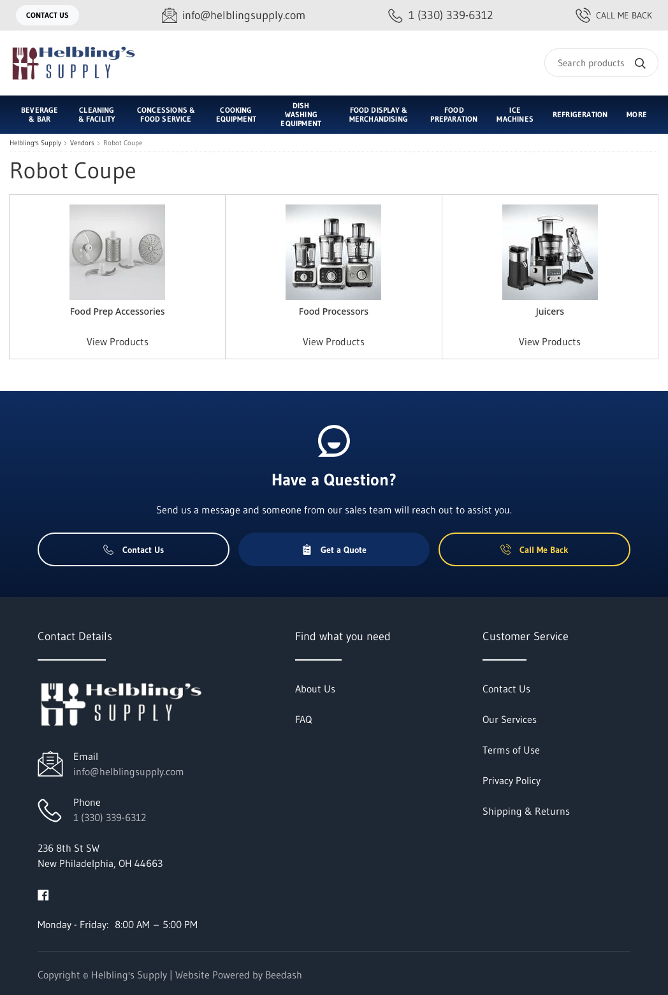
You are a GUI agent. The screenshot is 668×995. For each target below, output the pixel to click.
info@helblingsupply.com (128, 771)
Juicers (550, 311)
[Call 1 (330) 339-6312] (440, 15)
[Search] (601, 62)
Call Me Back (614, 15)
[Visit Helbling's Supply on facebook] (43, 893)
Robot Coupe (122, 143)
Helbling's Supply (35, 143)
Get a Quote (334, 549)
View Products (118, 341)
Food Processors (333, 311)
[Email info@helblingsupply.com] (233, 15)
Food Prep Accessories (117, 311)
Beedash (283, 974)
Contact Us (47, 15)
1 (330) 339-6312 (109, 817)
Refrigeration (580, 114)
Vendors (82, 143)
